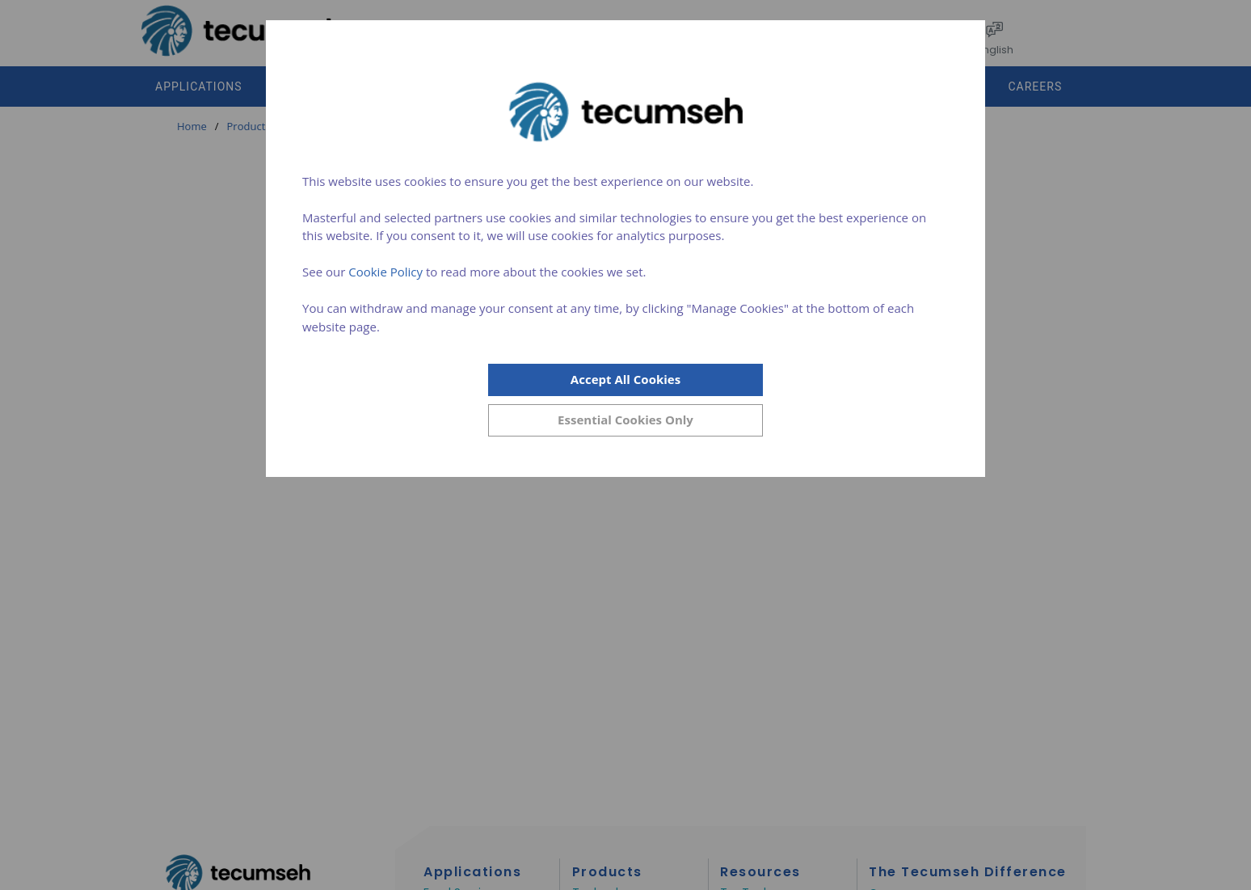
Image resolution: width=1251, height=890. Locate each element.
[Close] (625, 420)
